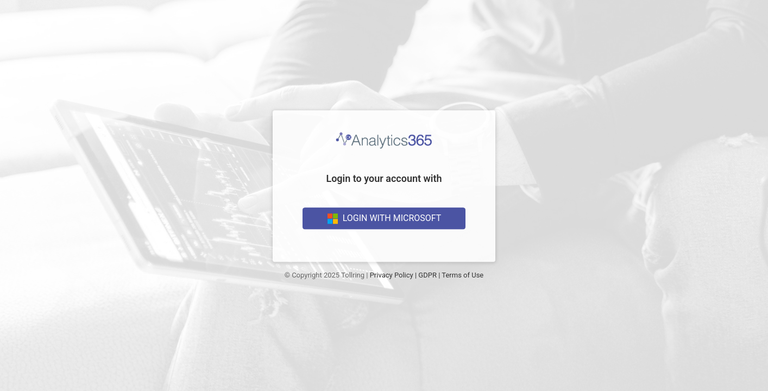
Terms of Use (462, 275)
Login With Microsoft (384, 218)
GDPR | (429, 275)
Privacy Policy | (393, 275)
